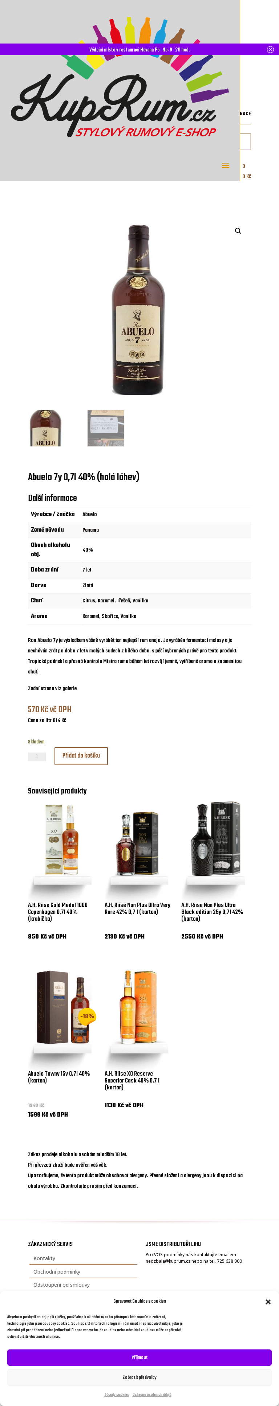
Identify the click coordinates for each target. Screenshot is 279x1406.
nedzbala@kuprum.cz (168, 1261)
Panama (90, 530)
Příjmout (139, 1357)
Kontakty (44, 1258)
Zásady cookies (116, 1395)
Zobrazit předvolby (139, 1377)
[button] (268, 1302)
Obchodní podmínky (56, 1271)
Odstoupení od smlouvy (61, 1284)
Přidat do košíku (81, 756)
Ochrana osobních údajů (152, 1395)
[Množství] (37, 757)
